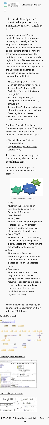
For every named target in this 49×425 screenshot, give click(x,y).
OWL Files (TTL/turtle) (11, 393)
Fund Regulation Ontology (30, 5)
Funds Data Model (8, 316)
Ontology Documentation (12, 356)
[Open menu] (5, 11)
